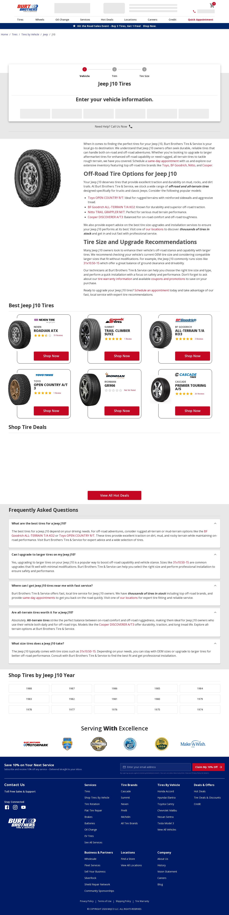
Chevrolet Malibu (167, 810)
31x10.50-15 (91, 263)
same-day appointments (39, 598)
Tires (20, 19)
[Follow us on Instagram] (15, 807)
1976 (114, 709)
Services (85, 19)
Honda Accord (165, 791)
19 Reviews (58, 335)
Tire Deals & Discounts (207, 797)
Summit (125, 797)
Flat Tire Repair (93, 810)
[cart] (212, 5)
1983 (29, 699)
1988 (29, 688)
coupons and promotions (168, 279)
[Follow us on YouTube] (23, 807)
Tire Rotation (92, 804)
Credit (172, 19)
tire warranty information (115, 279)
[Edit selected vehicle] (141, 8)
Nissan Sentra (165, 817)
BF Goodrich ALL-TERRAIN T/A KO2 (111, 207)
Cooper (207, 165)
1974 (200, 709)
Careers (152, 19)
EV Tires (89, 836)
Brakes (88, 817)
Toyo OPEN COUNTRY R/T (105, 198)
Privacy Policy (196, 773)
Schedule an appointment (152, 290)
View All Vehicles (166, 829)
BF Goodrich (178, 165)
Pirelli (124, 810)
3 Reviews (199, 339)
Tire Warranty (142, 901)
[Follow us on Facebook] (7, 807)
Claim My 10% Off (209, 767)
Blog (160, 884)
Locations (130, 19)
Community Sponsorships (99, 890)
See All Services (93, 842)
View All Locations (131, 865)
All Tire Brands (129, 823)
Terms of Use (104, 901)
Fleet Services (92, 865)
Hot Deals (107, 19)
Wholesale (90, 859)
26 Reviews (199, 393)
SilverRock (90, 878)
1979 (200, 699)
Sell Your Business (95, 871)
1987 (72, 688)
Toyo (165, 165)
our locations (155, 229)
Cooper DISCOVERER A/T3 (105, 217)
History (161, 865)
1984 (200, 688)
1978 (29, 709)
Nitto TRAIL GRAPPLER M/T (106, 212)
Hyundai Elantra (166, 797)
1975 (157, 709)
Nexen (124, 804)
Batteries (89, 823)
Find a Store (128, 859)
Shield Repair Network (97, 884)
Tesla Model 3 (165, 823)
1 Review (128, 339)
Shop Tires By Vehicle (96, 797)
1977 (72, 709)
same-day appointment (163, 161)
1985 (157, 688)
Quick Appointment (200, 19)
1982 (72, 699)
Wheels (39, 19)
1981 (114, 699)
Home (4, 34)
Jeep (45, 34)
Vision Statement (167, 871)
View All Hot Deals (114, 495)
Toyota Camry (165, 804)
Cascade (126, 791)
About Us (162, 859)
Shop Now (51, 356)
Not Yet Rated (130, 390)
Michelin (125, 817)
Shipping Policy (123, 901)
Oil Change (62, 19)
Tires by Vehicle (30, 34)
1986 (114, 688)
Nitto (191, 165)
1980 (157, 699)
